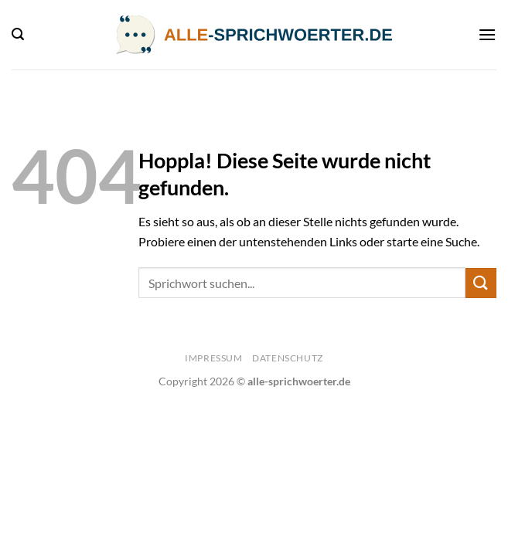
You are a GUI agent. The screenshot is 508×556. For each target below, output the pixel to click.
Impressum (214, 358)
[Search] (18, 34)
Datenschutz (287, 358)
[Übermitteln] (480, 283)
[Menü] (487, 34)
